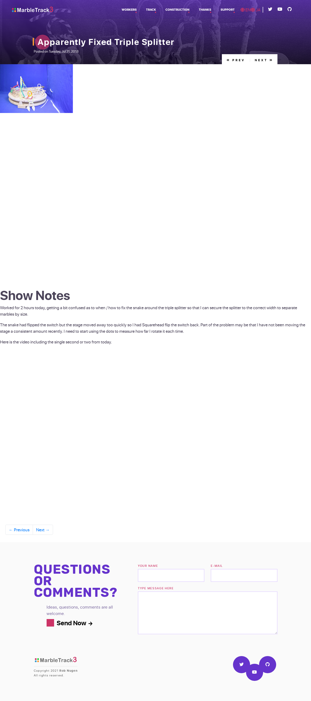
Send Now (74, 622)
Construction (177, 9)
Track (151, 9)
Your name (148, 566)
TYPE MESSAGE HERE (156, 588)
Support (228, 9)
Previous (19, 529)
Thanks (205, 9)
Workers (129, 9)
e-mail (217, 566)
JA (256, 9)
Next (264, 60)
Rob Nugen (68, 670)
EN (245, 9)
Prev (236, 60)
